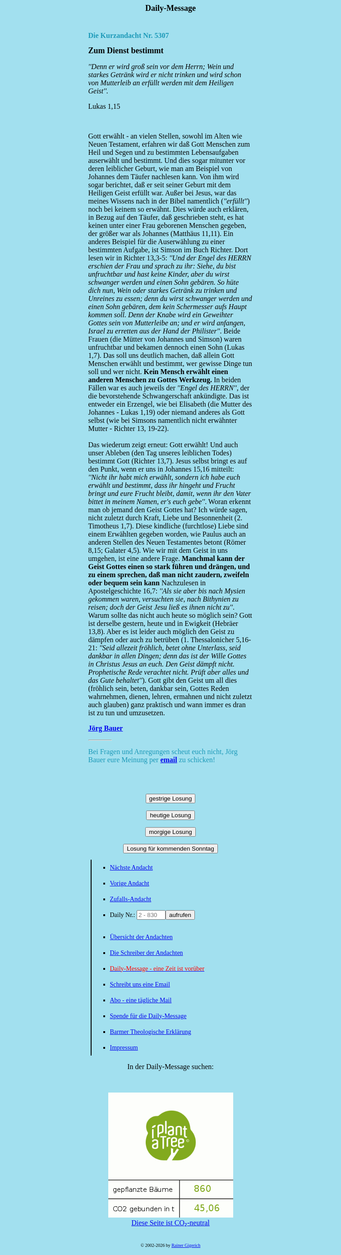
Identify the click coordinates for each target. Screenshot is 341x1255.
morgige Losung (170, 832)
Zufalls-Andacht (131, 899)
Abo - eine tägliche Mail (141, 1000)
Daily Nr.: (123, 915)
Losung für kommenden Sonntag (170, 848)
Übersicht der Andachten (141, 937)
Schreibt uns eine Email (140, 984)
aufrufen (180, 915)
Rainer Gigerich (185, 1245)
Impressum (124, 1047)
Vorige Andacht (129, 883)
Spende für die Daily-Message (148, 1016)
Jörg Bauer (105, 728)
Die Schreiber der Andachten (146, 952)
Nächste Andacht (131, 867)
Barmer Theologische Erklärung (150, 1031)
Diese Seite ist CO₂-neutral (170, 1219)
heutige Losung (170, 815)
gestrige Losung (170, 798)
